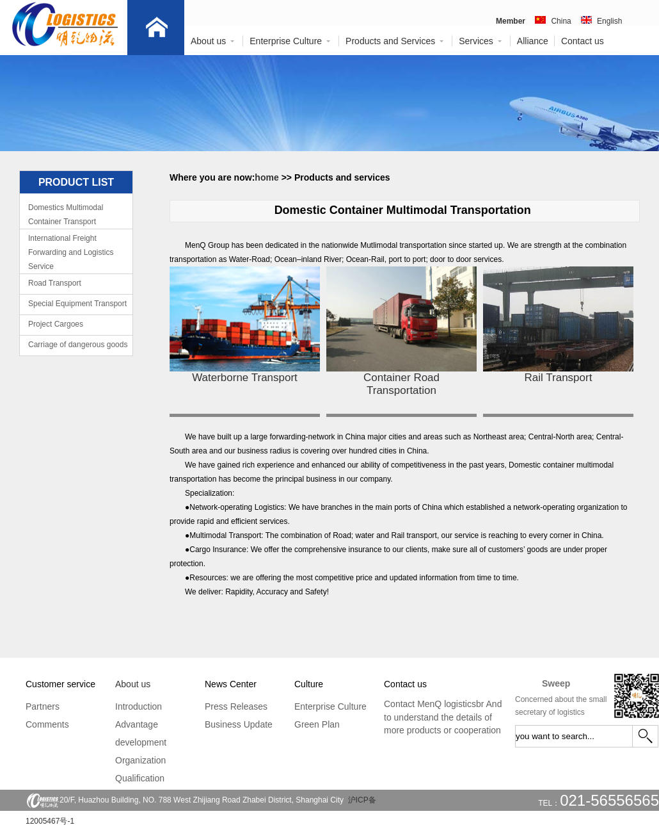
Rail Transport (558, 377)
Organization (140, 760)
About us (213, 41)
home (268, 177)
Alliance (532, 41)
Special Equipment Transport (77, 303)
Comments (47, 724)
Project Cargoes (55, 324)
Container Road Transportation (401, 383)
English (609, 21)
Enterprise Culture (290, 41)
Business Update (239, 724)
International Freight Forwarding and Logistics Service (70, 252)
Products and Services (395, 41)
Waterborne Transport (245, 377)
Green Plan (317, 724)
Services (481, 41)
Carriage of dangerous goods (77, 344)
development (140, 742)
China (561, 21)
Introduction (138, 706)
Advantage (136, 724)
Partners (43, 706)
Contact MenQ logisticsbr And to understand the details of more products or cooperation (443, 717)
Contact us (582, 41)
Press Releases (236, 706)
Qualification (139, 778)
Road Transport (54, 283)
